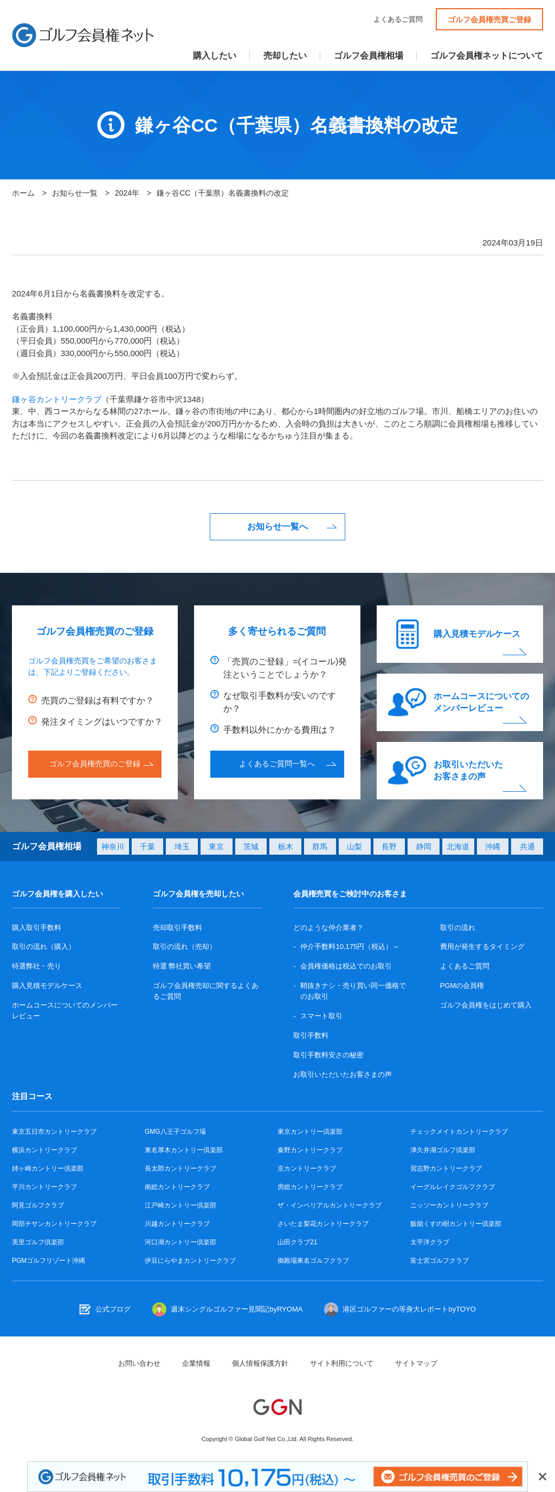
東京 (216, 846)
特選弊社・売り (36, 966)
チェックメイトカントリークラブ (459, 1131)
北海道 (458, 846)
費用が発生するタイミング (482, 946)
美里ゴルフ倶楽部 (38, 1242)
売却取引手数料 (177, 927)
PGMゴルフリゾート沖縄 (48, 1260)
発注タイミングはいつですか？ (102, 721)
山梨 (354, 846)
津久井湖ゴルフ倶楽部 (442, 1150)
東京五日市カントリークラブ (54, 1131)
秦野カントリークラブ (310, 1150)
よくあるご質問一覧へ (277, 763)
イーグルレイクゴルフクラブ (452, 1187)
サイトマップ (416, 1363)
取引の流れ (457, 927)
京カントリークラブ (307, 1168)
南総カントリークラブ (177, 1187)
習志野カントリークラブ (446, 1168)
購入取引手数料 (36, 927)
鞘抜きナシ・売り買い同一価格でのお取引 (353, 990)
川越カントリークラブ (177, 1224)
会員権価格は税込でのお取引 (346, 966)
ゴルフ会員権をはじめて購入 (486, 1005)
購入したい (214, 55)
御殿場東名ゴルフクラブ (313, 1260)
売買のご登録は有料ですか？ (97, 700)
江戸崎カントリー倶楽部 (180, 1205)
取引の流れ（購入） (43, 946)
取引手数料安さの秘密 (328, 1055)
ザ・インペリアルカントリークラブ (330, 1205)
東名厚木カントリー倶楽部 (184, 1150)
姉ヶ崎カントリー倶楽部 (47, 1168)
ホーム (23, 193)
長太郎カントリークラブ (180, 1168)
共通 (527, 846)
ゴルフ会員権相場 (368, 55)
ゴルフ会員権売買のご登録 (94, 763)
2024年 (127, 193)
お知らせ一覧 (75, 193)
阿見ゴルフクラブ (38, 1205)
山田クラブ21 (297, 1242)
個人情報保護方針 (260, 1363)
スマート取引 (321, 1016)
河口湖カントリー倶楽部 (180, 1242)
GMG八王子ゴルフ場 (175, 1131)
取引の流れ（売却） (184, 946)
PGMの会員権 (462, 985)
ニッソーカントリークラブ (449, 1205)
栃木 (285, 846)
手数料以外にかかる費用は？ (279, 729)
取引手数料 (310, 1035)
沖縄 (492, 846)
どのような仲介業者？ (328, 927)
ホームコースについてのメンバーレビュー (481, 702)
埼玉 (182, 846)
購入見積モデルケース (477, 633)
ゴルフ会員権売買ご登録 (489, 19)
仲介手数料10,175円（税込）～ (349, 946)
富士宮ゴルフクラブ (439, 1260)
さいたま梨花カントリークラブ (323, 1224)
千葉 (147, 846)
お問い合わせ (139, 1363)
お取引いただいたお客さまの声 (468, 770)
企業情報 (196, 1363)
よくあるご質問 (398, 19)
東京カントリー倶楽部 (310, 1131)
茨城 (251, 846)
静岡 (423, 846)
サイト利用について (341, 1363)
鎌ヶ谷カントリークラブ (56, 399)
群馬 (319, 846)
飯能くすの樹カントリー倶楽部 (455, 1224)
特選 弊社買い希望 (182, 966)
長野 (389, 846)
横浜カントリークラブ (44, 1150)
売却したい (285, 55)
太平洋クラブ (429, 1242)
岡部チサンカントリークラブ (54, 1224)
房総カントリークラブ (310, 1187)
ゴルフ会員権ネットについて (486, 55)
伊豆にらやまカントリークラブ (190, 1260)
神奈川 (112, 846)
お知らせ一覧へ (277, 526)
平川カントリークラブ (44, 1187)
